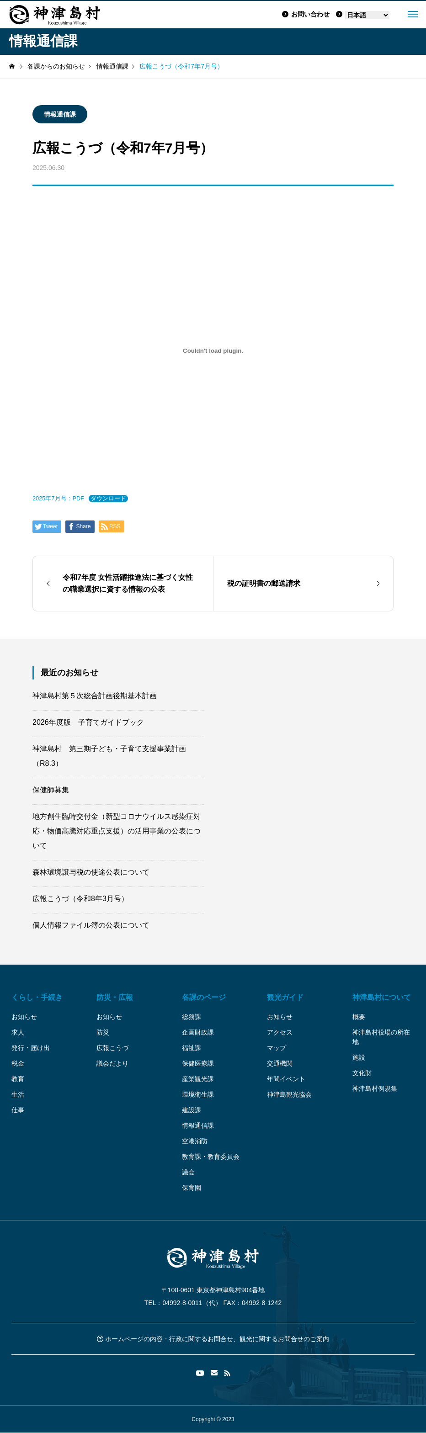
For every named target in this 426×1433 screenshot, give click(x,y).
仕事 (17, 1110)
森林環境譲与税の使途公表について (90, 872)
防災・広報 (114, 997)
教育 (17, 1079)
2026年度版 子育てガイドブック (88, 722)
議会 (188, 1172)
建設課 (191, 1110)
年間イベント (286, 1079)
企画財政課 (198, 1032)
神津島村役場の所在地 (381, 1037)
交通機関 (280, 1063)
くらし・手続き (37, 997)
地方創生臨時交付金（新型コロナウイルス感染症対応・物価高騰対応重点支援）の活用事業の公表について (116, 830)
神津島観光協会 (289, 1094)
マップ (276, 1047)
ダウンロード (108, 498)
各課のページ (204, 997)
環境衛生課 (198, 1094)
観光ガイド (285, 997)
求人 (17, 1032)
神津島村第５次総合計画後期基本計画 (94, 696)
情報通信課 (60, 114)
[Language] (367, 15)
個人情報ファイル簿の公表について (90, 925)
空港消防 (195, 1141)
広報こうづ (112, 1047)
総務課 (191, 1016)
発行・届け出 (30, 1047)
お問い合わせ (306, 14)
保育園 (191, 1187)
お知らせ (24, 1016)
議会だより (112, 1063)
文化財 (362, 1073)
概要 (358, 1016)
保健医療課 (198, 1063)
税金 (17, 1063)
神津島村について (381, 997)
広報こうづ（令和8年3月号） (80, 898)
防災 (102, 1032)
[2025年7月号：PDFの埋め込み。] (213, 350)
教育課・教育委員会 (211, 1156)
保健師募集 (50, 790)
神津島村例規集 (374, 1088)
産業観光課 (198, 1079)
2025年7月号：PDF (58, 498)
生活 (17, 1094)
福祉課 (191, 1047)
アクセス (280, 1032)
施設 (358, 1057)
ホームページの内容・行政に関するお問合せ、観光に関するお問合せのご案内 (213, 1339)
